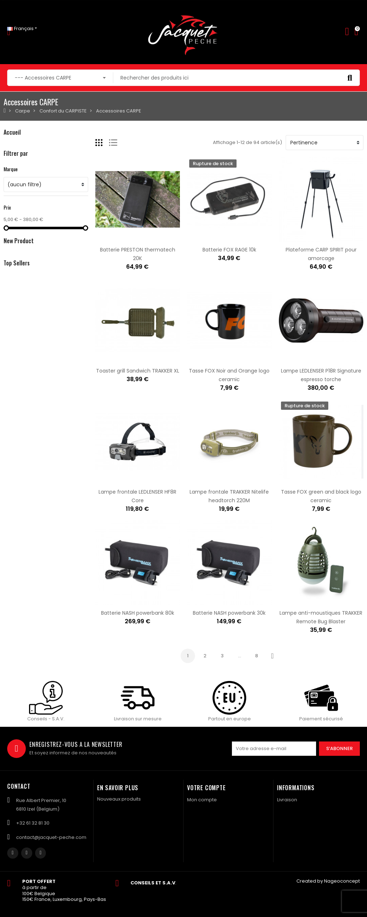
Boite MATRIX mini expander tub (77, 389)
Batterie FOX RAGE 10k (229, 249)
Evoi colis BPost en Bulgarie (71, 521)
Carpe (11, 170)
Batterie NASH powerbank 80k (137, 612)
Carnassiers (18, 146)
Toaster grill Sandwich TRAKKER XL (137, 370)
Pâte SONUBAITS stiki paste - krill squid (85, 346)
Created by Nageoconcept (328, 881)
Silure (10, 194)
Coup (10, 182)
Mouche (13, 158)
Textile (11, 219)
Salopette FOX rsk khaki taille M (76, 432)
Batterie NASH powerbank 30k (229, 612)
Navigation (16, 206)
